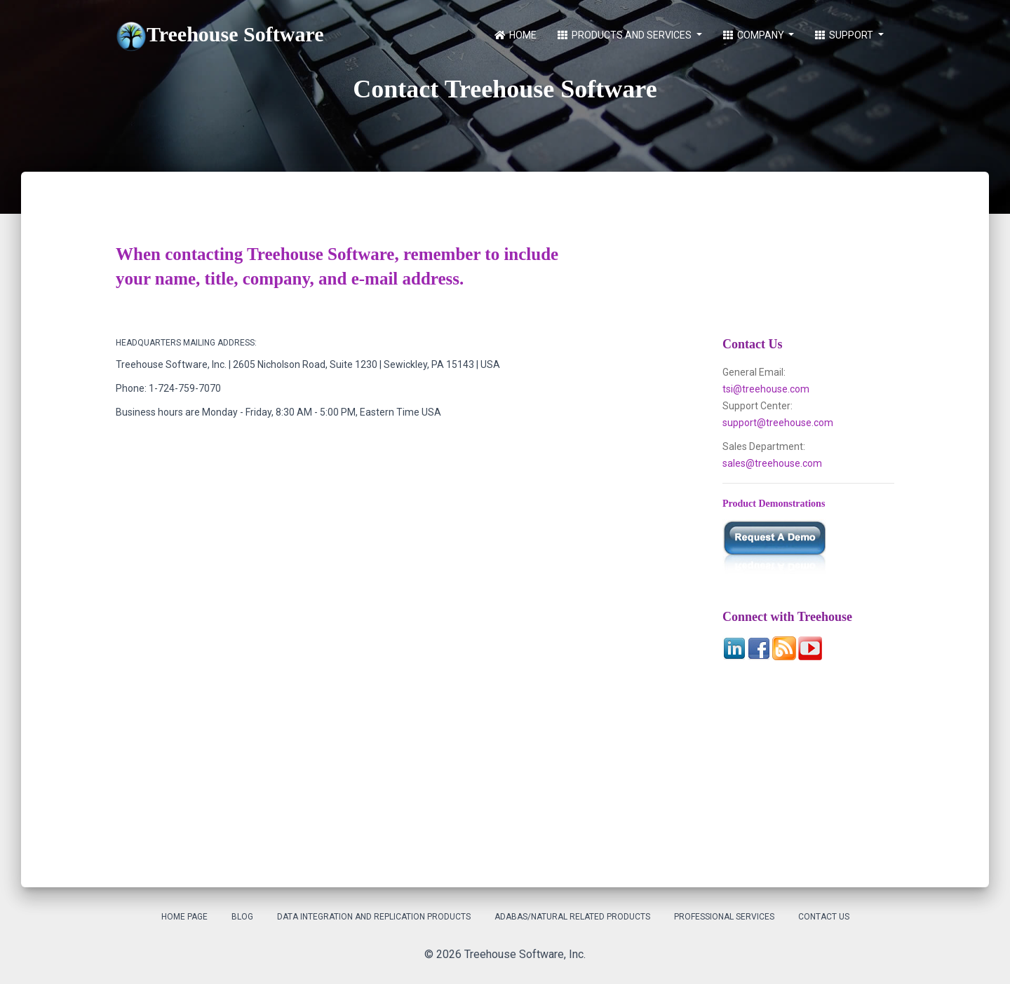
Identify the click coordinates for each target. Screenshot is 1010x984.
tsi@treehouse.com (765, 389)
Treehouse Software (219, 36)
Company (754, 35)
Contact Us (823, 917)
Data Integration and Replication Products (374, 917)
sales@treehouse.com (772, 463)
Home (515, 35)
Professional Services (724, 917)
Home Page (184, 917)
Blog (242, 917)
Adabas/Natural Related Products (572, 917)
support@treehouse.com (777, 422)
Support (845, 35)
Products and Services (626, 35)
